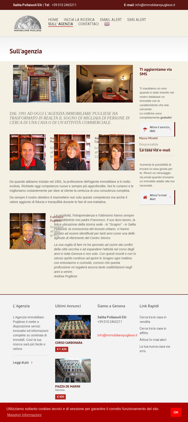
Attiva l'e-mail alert (153, 340)
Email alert (111, 20)
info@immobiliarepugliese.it (117, 335)
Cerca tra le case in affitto (153, 331)
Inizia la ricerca (79, 20)
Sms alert (136, 20)
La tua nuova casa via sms (155, 349)
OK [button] (176, 412)
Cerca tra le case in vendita (153, 319)
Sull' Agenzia (60, 24)
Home (53, 20)
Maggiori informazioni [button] (24, 415)
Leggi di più (21, 362)
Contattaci (88, 24)
